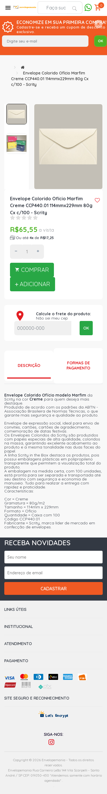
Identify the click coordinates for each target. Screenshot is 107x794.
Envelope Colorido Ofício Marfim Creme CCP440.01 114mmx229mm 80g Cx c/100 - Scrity (49, 78)
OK (86, 328)
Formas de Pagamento (78, 365)
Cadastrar (54, 588)
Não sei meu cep (52, 318)
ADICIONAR (32, 284)
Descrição (29, 365)
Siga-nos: (53, 734)
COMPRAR (32, 269)
